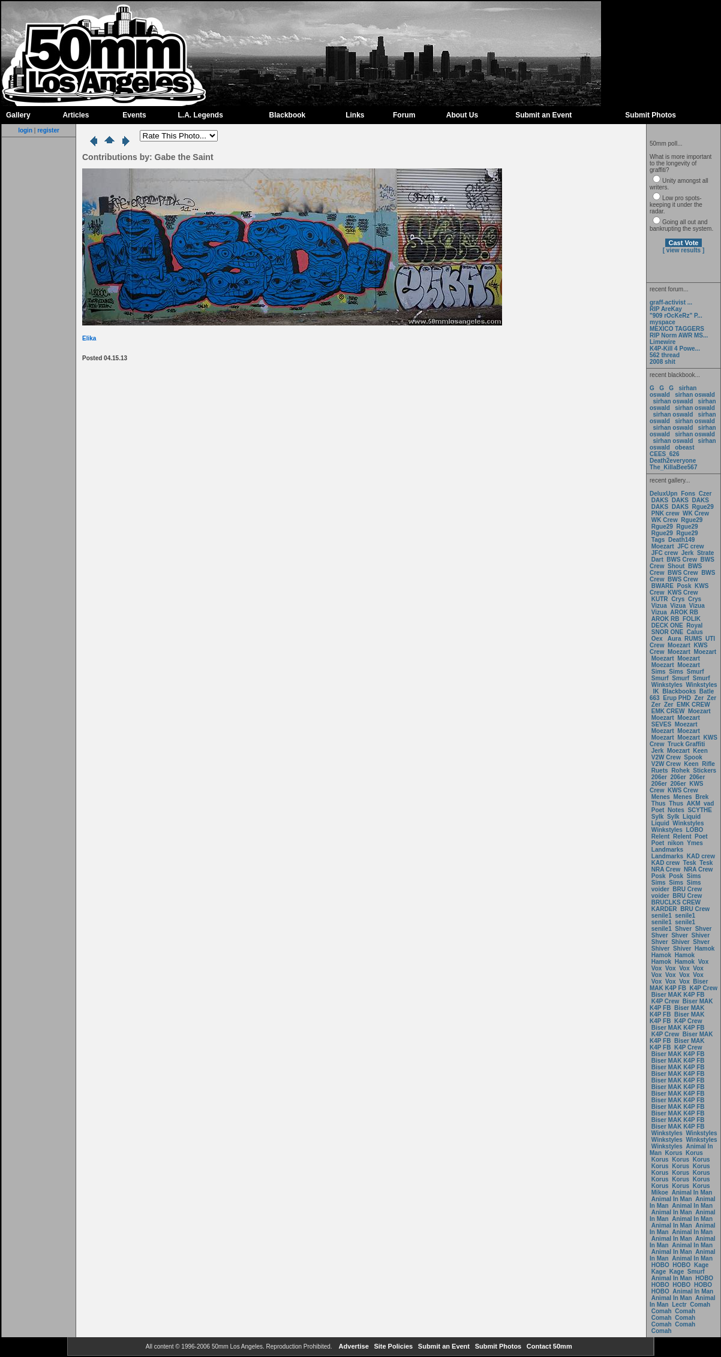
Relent (660, 836)
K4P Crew (704, 988)
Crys (677, 599)
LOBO (695, 830)
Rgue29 (703, 506)
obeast (684, 447)
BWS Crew (681, 559)
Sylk (657, 816)
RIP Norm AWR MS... (679, 335)
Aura (673, 638)
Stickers (704, 770)
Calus (695, 632)
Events (134, 115)
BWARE (662, 586)
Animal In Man (692, 1192)
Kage (701, 1265)
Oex (657, 638)
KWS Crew (683, 592)
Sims (658, 671)
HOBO (660, 1265)
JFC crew (690, 546)
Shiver (701, 935)
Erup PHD (677, 698)
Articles (75, 115)
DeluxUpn (664, 493)
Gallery (18, 115)
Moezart (662, 546)
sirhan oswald (695, 394)
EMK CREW (693, 704)
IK (655, 691)
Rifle (708, 764)
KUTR (659, 599)
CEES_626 (664, 454)
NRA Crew (666, 869)
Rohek (680, 770)
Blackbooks (679, 691)
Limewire (662, 342)
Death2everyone (673, 460)
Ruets (659, 770)
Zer (699, 698)
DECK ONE (668, 625)
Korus (674, 1153)
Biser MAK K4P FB (679, 984)
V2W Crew (666, 757)
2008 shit (662, 361)
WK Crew (696, 513)
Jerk (688, 553)
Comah (700, 1304)
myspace (662, 322)
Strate (705, 553)
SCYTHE (699, 810)
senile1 (661, 915)
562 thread (665, 355)
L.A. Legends (200, 115)
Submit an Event (543, 115)
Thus (658, 803)
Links (355, 115)
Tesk (689, 863)
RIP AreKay (666, 309)
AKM (694, 803)
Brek (701, 797)
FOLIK (692, 619)
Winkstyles (667, 684)
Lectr (679, 1304)
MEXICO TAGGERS (677, 328)
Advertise (353, 1346)
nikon (676, 843)
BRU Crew (687, 889)
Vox (703, 961)
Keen (700, 750)
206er (659, 777)
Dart (657, 559)
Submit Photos (650, 115)
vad (709, 803)
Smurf (695, 671)
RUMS (694, 638)
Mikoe (659, 1192)
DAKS (659, 500)
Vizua (659, 605)
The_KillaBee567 (674, 467)
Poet (658, 810)
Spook (693, 757)
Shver (683, 928)
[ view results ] (683, 250)
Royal (694, 625)
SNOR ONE (667, 632)
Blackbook (287, 115)
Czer (705, 493)
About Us (462, 115)
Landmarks (667, 849)
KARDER (664, 909)
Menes (660, 797)
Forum (404, 115)
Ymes (695, 843)
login (25, 130)
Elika (89, 338)
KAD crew (701, 856)
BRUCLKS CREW (676, 902)
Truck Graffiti (686, 744)
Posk (684, 586)
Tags (658, 539)
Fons (688, 493)
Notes (676, 810)
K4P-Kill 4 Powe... (675, 348)
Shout (676, 566)
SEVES (662, 724)
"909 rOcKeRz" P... (676, 315)
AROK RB (684, 612)
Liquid (692, 816)
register (48, 130)
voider (661, 889)
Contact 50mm (548, 1346)
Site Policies (392, 1346)
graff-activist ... (671, 302)
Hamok (704, 948)
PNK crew (665, 513)
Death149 (681, 539)
